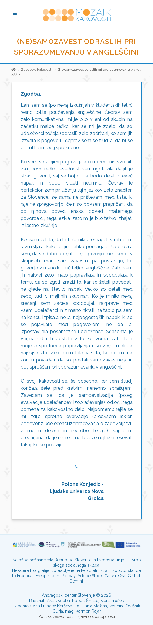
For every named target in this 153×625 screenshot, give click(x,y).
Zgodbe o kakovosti (36, 70)
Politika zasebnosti (55, 616)
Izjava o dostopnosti (96, 616)
